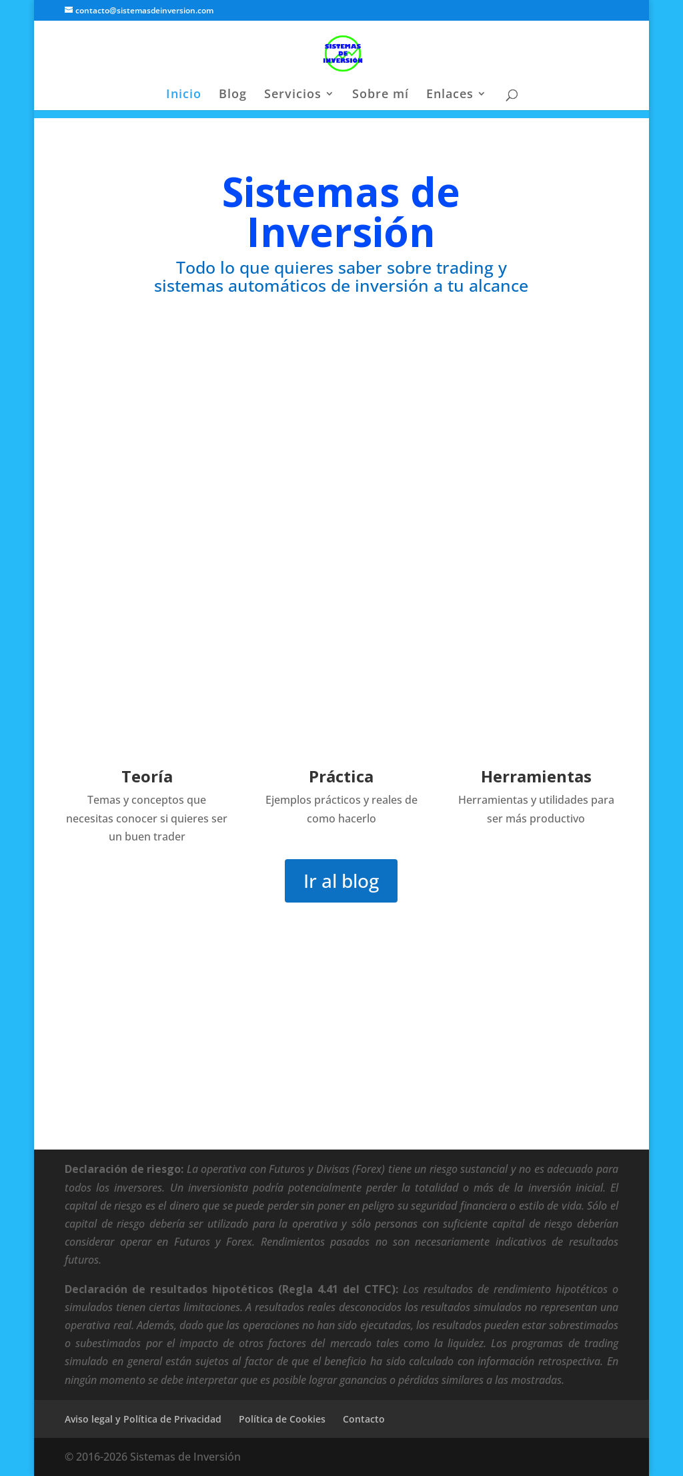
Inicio (183, 95)
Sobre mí (380, 95)
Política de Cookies (282, 1419)
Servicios (292, 95)
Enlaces (450, 95)
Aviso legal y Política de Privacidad (143, 1419)
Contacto (364, 1419)
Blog (233, 95)
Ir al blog (341, 880)
